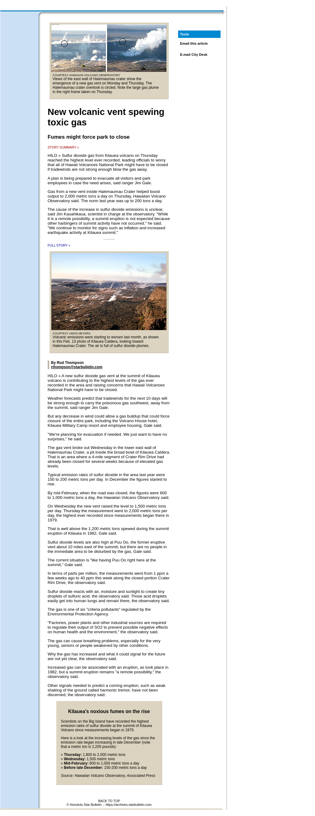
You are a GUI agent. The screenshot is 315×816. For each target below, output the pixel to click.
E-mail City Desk (193, 54)
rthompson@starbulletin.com (76, 367)
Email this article (194, 43)
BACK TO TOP (109, 801)
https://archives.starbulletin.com (128, 804)
